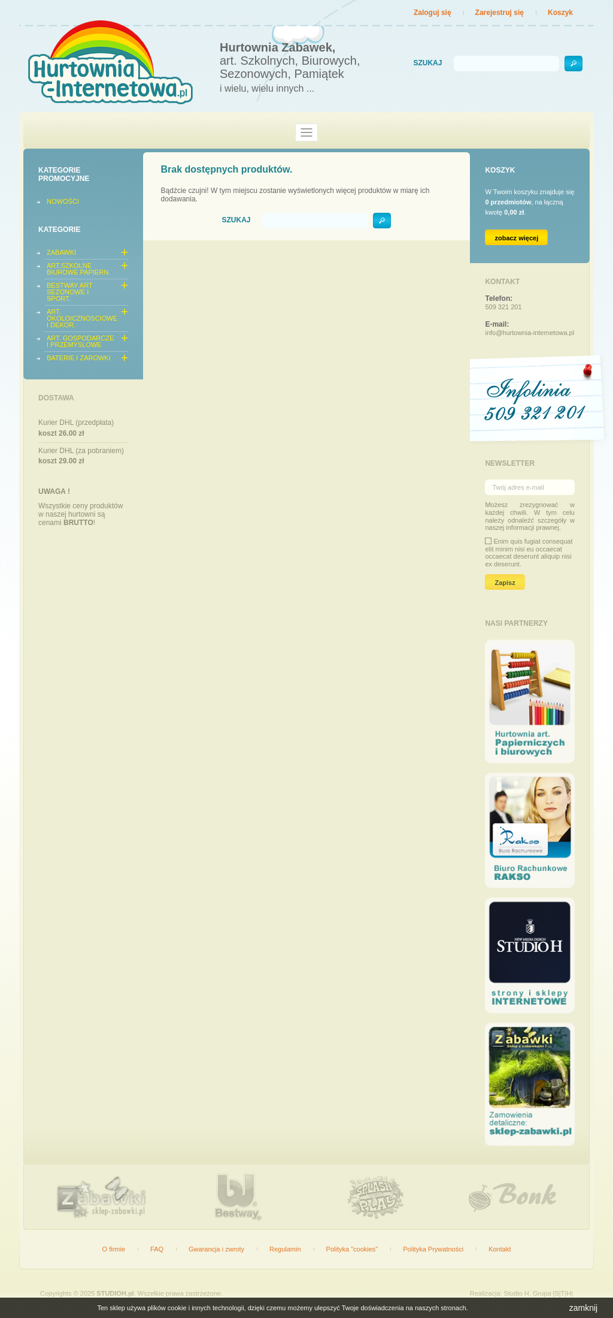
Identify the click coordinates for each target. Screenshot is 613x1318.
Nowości (63, 201)
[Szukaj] (506, 63)
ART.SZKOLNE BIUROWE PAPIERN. (78, 269)
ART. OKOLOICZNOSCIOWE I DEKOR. (82, 318)
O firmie (114, 1249)
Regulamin (285, 1249)
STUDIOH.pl (114, 1293)
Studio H (516, 1293)
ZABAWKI (61, 252)
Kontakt (499, 1249)
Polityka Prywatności (433, 1249)
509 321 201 (503, 306)
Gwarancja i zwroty (216, 1249)
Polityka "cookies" (352, 1249)
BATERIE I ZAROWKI (79, 357)
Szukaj (427, 63)
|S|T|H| (563, 1293)
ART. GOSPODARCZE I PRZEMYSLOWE (80, 341)
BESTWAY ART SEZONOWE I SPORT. (69, 292)
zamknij (583, 1308)
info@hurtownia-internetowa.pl (529, 332)
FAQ (156, 1249)
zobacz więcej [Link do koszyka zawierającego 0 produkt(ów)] (516, 238)
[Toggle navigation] (306, 132)
